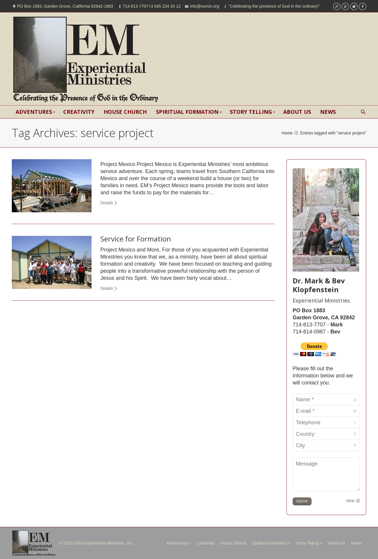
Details (106, 202)
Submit (302, 501)
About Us (337, 543)
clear (350, 500)
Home (286, 133)
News (356, 543)
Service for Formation (135, 239)
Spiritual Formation (269, 543)
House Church (233, 543)
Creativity (205, 543)
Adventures (177, 543)
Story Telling (307, 543)
